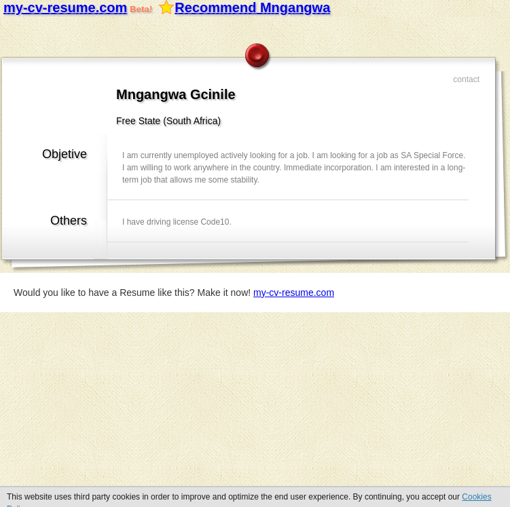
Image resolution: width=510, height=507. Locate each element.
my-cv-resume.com (65, 7)
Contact (466, 79)
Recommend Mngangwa (252, 7)
